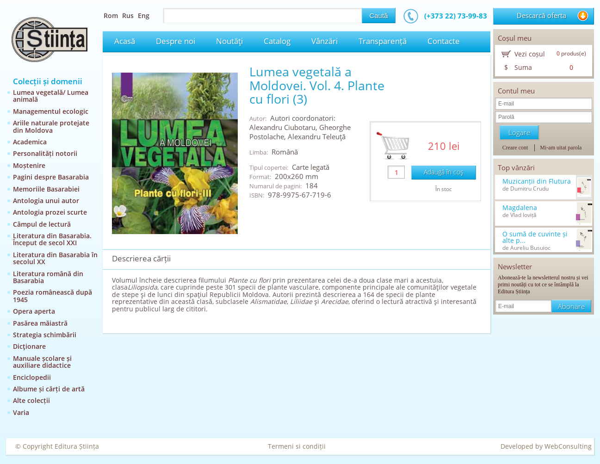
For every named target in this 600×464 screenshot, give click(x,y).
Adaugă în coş (444, 171)
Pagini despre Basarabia (51, 177)
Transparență (383, 41)
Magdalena (519, 207)
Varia (21, 412)
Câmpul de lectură (42, 224)
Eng (143, 15)
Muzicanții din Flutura (536, 181)
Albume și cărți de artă (49, 388)
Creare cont (515, 147)
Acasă (124, 41)
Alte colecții (31, 400)
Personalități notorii (45, 153)
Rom (111, 15)
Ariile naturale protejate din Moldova (51, 126)
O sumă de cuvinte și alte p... (535, 237)
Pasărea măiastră (40, 323)
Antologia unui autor (46, 200)
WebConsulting (568, 446)
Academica (30, 141)
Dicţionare (29, 346)
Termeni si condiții (297, 446)
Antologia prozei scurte (50, 212)
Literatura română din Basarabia (48, 277)
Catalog (277, 41)
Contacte (443, 41)
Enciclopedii (32, 377)
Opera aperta (34, 311)
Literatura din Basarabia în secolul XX (55, 258)
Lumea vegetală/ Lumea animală (50, 96)
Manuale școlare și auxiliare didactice (42, 362)
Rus (128, 15)
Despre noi (175, 41)
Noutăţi (229, 41)
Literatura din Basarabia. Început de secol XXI (52, 239)
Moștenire (29, 165)
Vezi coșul (529, 53)
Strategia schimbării (44, 334)
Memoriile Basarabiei (46, 189)
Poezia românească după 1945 (52, 295)
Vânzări (324, 41)
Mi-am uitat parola (560, 147)
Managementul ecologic (50, 111)
